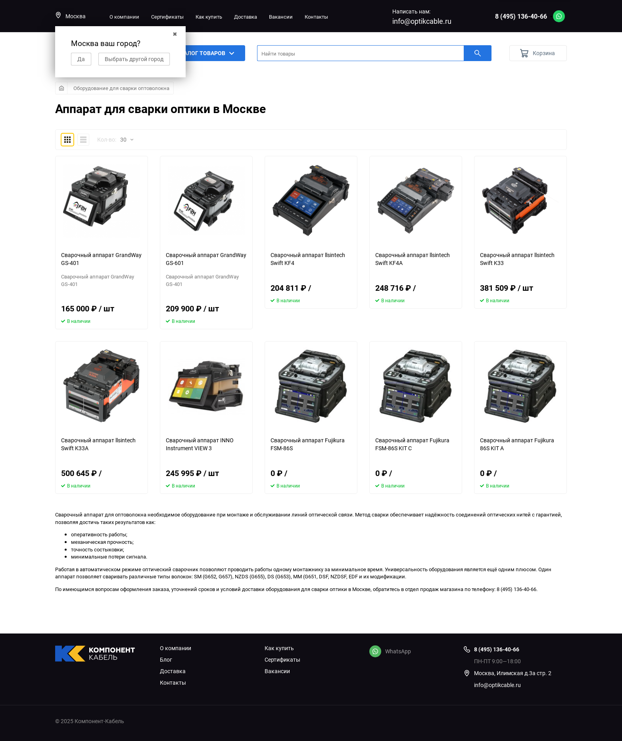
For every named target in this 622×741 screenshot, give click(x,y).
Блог (166, 659)
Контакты (316, 16)
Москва (70, 16)
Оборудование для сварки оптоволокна (121, 88)
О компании (124, 16)
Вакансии (281, 16)
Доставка (245, 16)
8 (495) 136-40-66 (521, 16)
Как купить (209, 16)
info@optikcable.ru (421, 21)
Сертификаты (167, 16)
